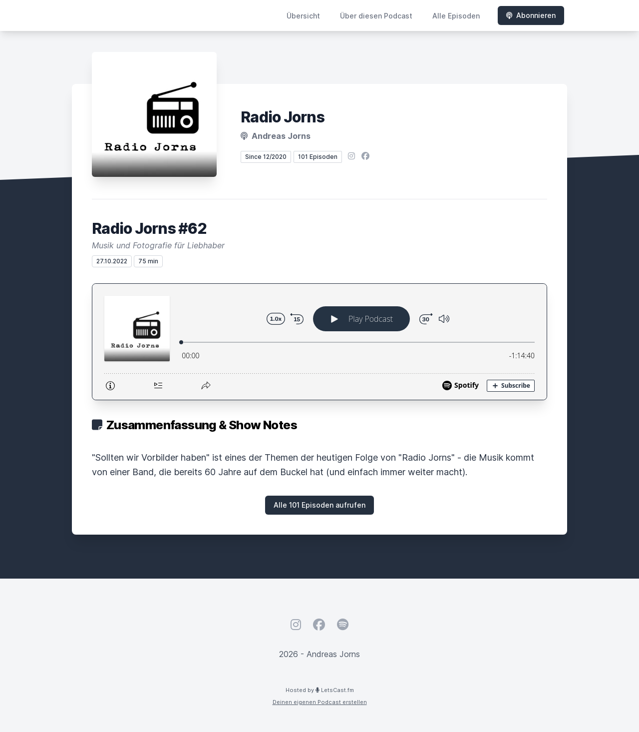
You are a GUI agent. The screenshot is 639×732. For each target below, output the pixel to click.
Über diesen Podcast (376, 15)
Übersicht (303, 15)
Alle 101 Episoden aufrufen (319, 505)
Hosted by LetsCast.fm (320, 690)
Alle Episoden (456, 15)
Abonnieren (531, 15)
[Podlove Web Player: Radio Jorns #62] (319, 342)
